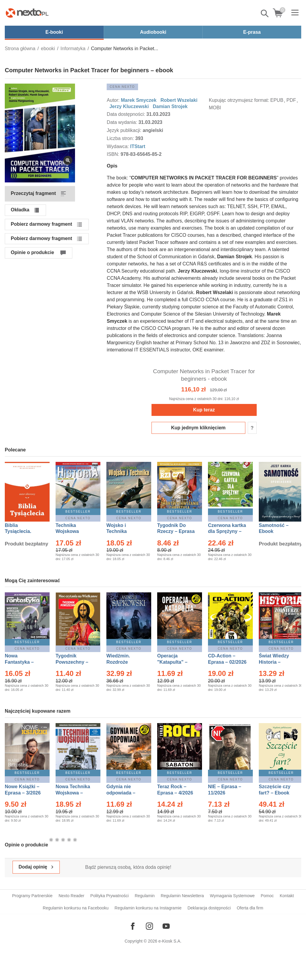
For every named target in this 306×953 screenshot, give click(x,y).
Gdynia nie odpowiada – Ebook (120, 793)
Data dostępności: (126, 114)
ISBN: (113, 154)
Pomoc (267, 895)
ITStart (137, 146)
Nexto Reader (71, 895)
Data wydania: (122, 122)
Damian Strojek (170, 106)
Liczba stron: (121, 138)
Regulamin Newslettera (182, 895)
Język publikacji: (125, 130)
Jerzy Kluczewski (129, 106)
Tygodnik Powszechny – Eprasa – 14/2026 (75, 662)
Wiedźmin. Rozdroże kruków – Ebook (124, 662)
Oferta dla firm (250, 908)
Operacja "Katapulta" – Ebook (172, 662)
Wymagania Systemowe (232, 895)
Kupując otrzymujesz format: (239, 100)
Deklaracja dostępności (209, 908)
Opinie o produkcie (32, 252)
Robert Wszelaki (179, 100)
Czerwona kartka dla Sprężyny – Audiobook (227, 531)
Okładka (20, 209)
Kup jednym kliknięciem (198, 427)
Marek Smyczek (138, 100)
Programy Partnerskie (32, 895)
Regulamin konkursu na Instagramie (147, 908)
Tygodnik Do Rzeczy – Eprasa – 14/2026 (176, 531)
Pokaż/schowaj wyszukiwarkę (265, 13)
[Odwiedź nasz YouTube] (166, 926)
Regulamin (145, 895)
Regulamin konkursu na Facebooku (75, 908)
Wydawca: (118, 146)
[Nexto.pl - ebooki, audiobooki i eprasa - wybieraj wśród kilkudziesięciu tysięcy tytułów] (27, 12)
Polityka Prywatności (109, 895)
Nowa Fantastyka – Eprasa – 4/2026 (23, 662)
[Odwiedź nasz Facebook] (132, 926)
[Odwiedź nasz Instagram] (149, 926)
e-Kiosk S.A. (169, 941)
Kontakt (287, 895)
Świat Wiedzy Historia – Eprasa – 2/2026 (277, 662)
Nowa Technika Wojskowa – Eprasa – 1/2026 (73, 793)
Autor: (114, 100)
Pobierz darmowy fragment (41, 224)
